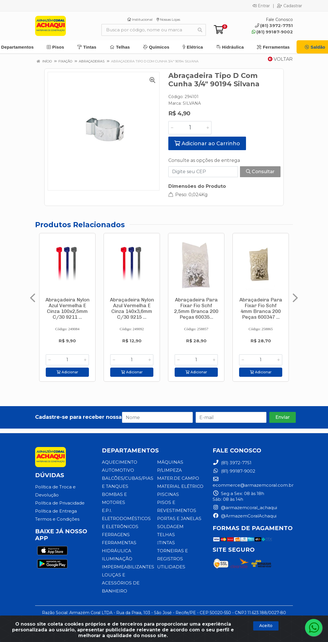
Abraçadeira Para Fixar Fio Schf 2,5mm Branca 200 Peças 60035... (196, 308)
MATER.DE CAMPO (178, 478)
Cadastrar (289, 6)
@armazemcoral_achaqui (245, 507)
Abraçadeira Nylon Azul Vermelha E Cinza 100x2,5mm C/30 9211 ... (67, 308)
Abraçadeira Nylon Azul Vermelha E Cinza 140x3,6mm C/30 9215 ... (132, 308)
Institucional (139, 19)
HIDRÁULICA (116, 550)
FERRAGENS (115, 534)
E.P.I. (107, 510)
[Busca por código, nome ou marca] (147, 30)
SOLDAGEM (170, 526)
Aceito (265, 625)
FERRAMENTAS (119, 542)
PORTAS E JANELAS (179, 518)
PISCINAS (167, 494)
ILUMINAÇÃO (117, 558)
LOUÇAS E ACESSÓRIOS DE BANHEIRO (120, 583)
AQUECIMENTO (119, 462)
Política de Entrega (56, 511)
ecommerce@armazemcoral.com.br (253, 482)
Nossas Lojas (168, 19)
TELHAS (166, 534)
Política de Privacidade (60, 503)
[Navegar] (32, 298)
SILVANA (192, 103)
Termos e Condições (57, 519)
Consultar (260, 171)
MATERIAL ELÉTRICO (180, 486)
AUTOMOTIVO (118, 470)
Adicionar (67, 372)
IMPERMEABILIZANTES (128, 567)
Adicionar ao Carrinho (207, 143)
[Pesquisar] (200, 30)
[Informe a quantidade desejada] (189, 127)
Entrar (261, 6)
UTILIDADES (171, 567)
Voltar (280, 59)
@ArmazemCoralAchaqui (244, 516)
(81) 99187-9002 (272, 32)
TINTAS (165, 542)
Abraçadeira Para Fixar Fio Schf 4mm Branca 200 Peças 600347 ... (260, 308)
